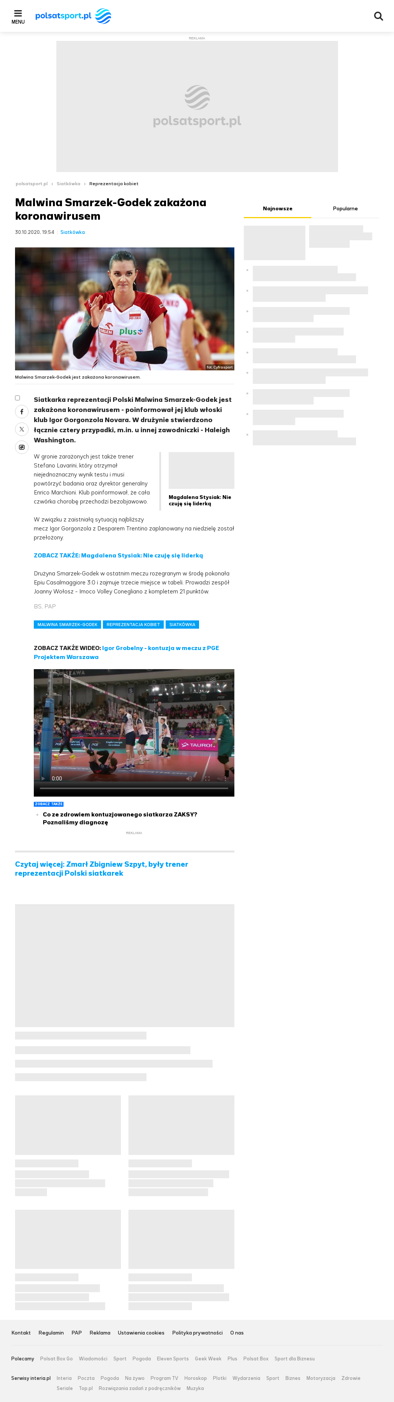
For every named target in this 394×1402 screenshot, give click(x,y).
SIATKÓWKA (182, 625)
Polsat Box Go (56, 1359)
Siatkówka (68, 183)
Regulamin (51, 1333)
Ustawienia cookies (141, 1333)
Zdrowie (351, 1378)
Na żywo (135, 1378)
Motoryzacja (320, 1378)
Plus (232, 1359)
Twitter (21, 429)
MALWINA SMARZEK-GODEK (67, 625)
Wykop (21, 447)
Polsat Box (256, 1359)
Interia (64, 1378)
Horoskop (195, 1378)
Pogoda (142, 1359)
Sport (120, 1359)
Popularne (345, 208)
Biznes (292, 1378)
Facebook (21, 411)
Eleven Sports (173, 1359)
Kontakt (21, 1333)
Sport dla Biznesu (295, 1359)
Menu (18, 22)
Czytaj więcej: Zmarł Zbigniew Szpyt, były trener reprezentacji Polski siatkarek (101, 869)
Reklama (99, 1333)
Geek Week (208, 1359)
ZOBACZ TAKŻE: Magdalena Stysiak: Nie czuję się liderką (118, 555)
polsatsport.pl (32, 183)
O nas (237, 1333)
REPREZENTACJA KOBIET (133, 625)
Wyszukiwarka (378, 16)
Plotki (219, 1378)
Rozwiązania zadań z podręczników (140, 1389)
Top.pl (86, 1389)
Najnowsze (278, 208)
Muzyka (195, 1389)
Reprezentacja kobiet (114, 183)
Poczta (86, 1378)
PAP (76, 1333)
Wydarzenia (246, 1378)
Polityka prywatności (197, 1333)
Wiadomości (93, 1359)
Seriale (65, 1389)
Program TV (164, 1378)
